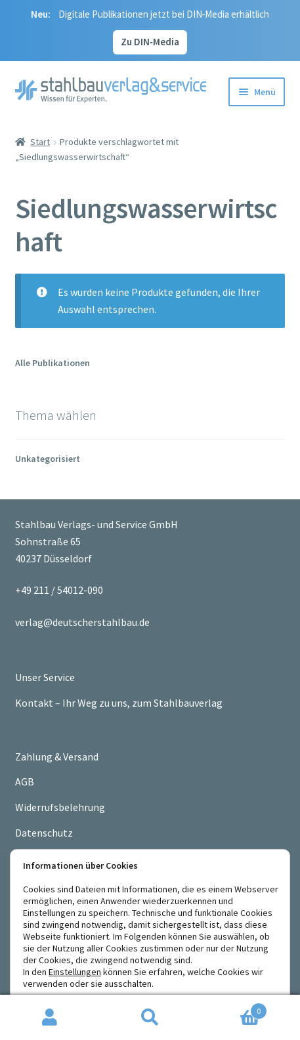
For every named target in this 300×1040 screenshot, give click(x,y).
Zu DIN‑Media (150, 41)
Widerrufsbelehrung (60, 807)
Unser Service (45, 677)
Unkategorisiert (47, 459)
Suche (150, 1017)
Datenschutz (44, 832)
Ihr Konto (50, 1017)
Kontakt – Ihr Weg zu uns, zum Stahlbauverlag (119, 702)
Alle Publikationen (52, 363)
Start (40, 142)
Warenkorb (233, 1008)
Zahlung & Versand (56, 756)
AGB (24, 781)
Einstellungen (75, 972)
